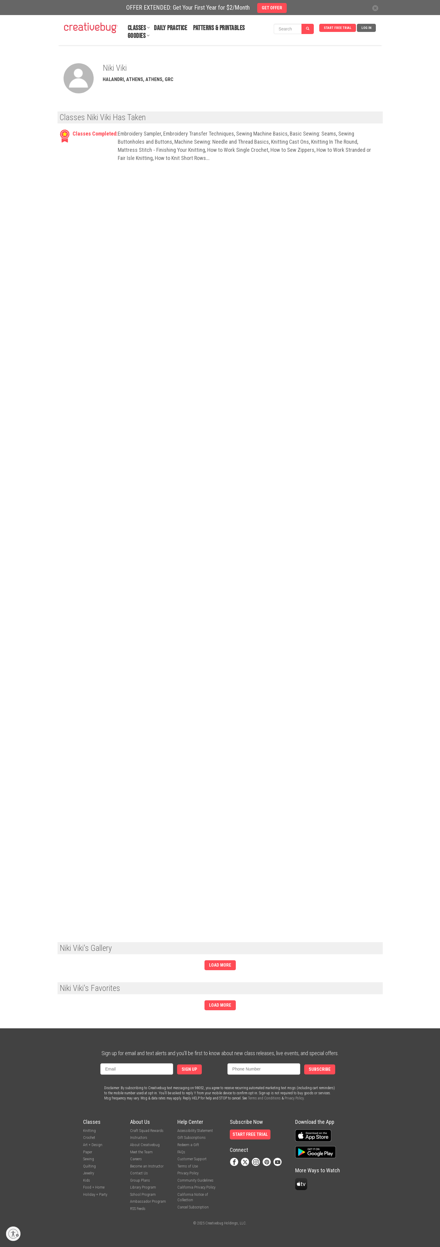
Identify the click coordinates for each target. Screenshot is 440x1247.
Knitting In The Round (334, 142)
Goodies (137, 36)
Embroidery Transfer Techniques (198, 133)
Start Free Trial (337, 28)
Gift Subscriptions (191, 1137)
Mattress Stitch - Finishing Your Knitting (161, 150)
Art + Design (92, 1144)
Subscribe (320, 1069)
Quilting (89, 1166)
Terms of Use (187, 1166)
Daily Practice (170, 28)
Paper (87, 1152)
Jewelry (88, 1173)
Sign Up (189, 1069)
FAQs (181, 1152)
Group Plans (140, 1180)
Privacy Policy (294, 1098)
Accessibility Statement (195, 1130)
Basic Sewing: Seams (313, 133)
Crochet (89, 1137)
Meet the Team (141, 1152)
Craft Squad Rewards (147, 1130)
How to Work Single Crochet (237, 150)
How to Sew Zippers (292, 150)
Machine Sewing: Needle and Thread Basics (221, 142)
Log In (366, 28)
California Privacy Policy (196, 1187)
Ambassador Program (148, 1201)
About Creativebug (145, 1144)
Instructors (138, 1137)
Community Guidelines (195, 1180)
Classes (137, 28)
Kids (86, 1180)
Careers (136, 1159)
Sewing (88, 1159)
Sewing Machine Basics (262, 133)
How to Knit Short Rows (180, 158)
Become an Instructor (147, 1166)
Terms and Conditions (264, 1098)
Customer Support (192, 1159)
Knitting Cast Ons (290, 142)
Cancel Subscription (193, 1207)
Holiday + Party (95, 1194)
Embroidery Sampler (139, 133)
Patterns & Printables (219, 28)
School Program (143, 1194)
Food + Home (94, 1187)
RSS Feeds (137, 1208)
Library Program (143, 1187)
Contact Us (139, 1173)
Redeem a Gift (188, 1144)
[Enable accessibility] (13, 1234)
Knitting (89, 1130)
